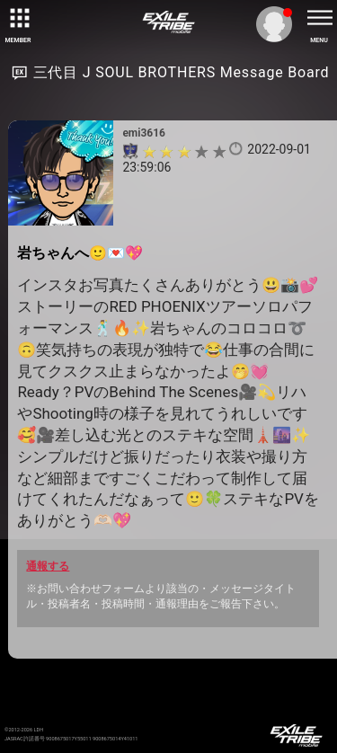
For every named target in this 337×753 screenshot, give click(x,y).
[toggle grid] (18, 18)
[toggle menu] (319, 18)
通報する (47, 566)
